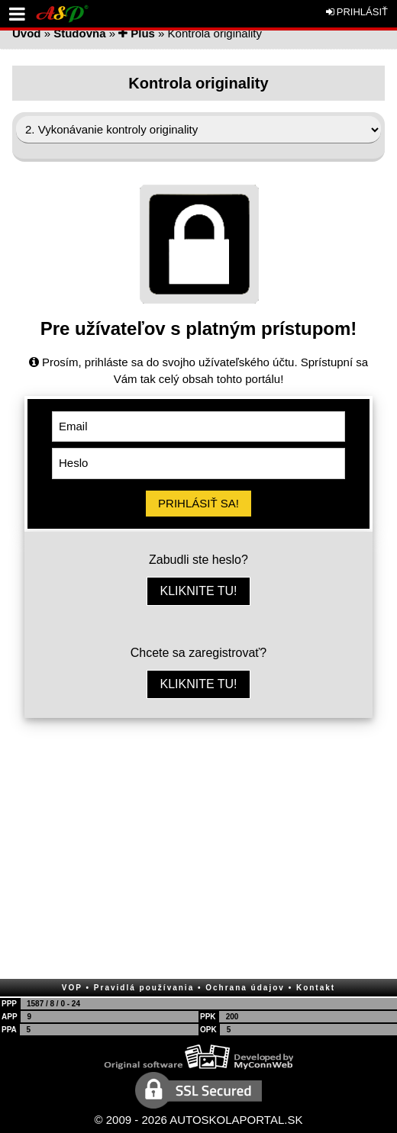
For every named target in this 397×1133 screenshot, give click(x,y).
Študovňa (79, 33)
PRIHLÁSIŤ (357, 12)
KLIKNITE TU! (198, 590)
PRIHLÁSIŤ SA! (198, 503)
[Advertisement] (198, 847)
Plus (136, 33)
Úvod (26, 33)
